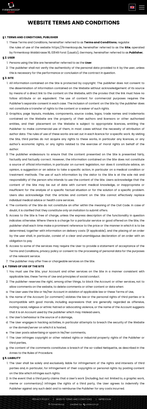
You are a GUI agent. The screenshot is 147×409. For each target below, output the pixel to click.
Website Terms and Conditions (74, 399)
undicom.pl (91, 404)
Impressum (105, 399)
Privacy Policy (40, 399)
